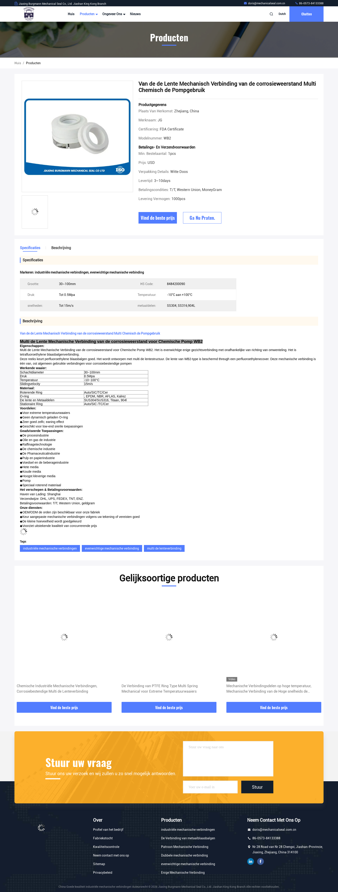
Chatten (306, 14)
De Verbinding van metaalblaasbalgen (188, 838)
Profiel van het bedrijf (108, 829)
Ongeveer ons (113, 14)
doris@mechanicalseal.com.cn (265, 3)
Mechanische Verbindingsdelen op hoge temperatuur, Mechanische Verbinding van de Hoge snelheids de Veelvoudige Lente (268, 689)
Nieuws (135, 14)
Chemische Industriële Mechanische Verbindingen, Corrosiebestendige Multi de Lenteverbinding (57, 689)
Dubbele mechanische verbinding (184, 855)
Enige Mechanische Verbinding (183, 872)
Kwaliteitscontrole (106, 847)
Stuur (257, 787)
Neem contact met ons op (111, 855)
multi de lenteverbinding (164, 548)
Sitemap (99, 864)
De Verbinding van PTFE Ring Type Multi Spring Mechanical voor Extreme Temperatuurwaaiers (160, 689)
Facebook (260, 861)
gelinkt (250, 861)
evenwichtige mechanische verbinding (112, 548)
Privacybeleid (102, 872)
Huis (71, 14)
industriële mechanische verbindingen (50, 548)
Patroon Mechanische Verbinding (184, 847)
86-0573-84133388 (309, 3)
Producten (88, 14)
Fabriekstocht (103, 838)
